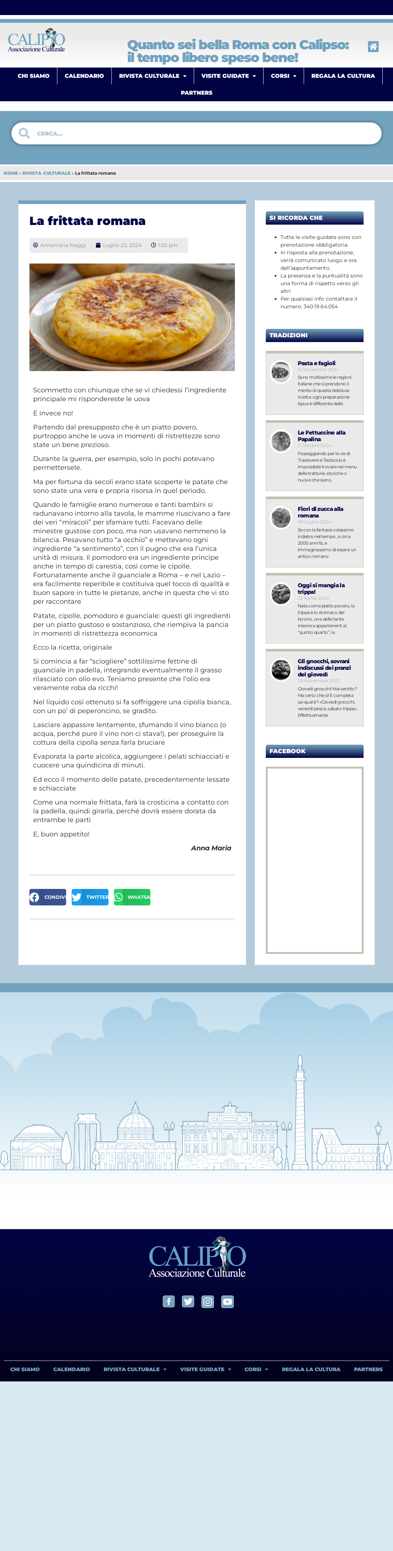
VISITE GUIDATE (228, 76)
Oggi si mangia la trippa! (321, 588)
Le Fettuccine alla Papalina (322, 436)
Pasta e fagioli (317, 363)
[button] (47, 897)
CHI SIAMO (34, 75)
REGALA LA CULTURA (343, 75)
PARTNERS (196, 92)
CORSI (283, 76)
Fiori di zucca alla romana (321, 512)
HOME (11, 173)
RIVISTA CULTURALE (152, 76)
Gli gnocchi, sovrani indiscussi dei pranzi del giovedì (324, 668)
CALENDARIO (84, 75)
